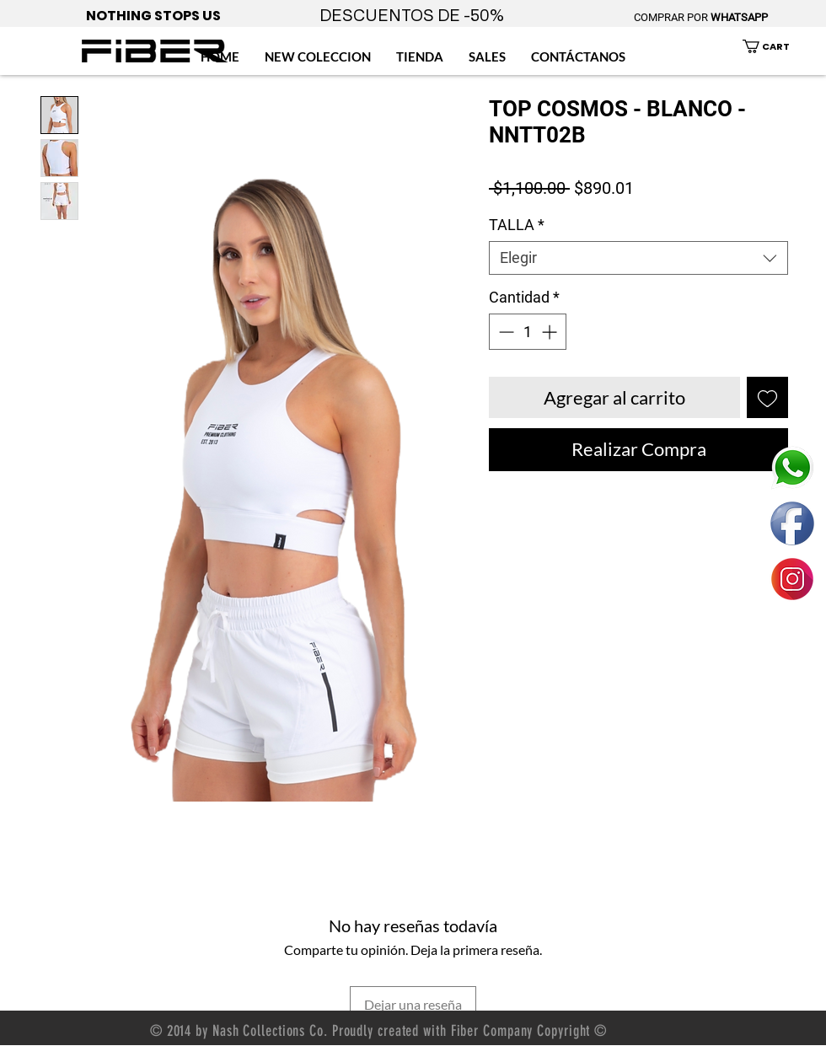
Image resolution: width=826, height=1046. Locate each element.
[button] (776, 46)
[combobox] (638, 258)
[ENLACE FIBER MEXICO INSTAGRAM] (792, 579)
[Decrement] (504, 331)
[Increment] (551, 331)
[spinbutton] (528, 331)
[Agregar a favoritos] (767, 397)
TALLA (516, 224)
